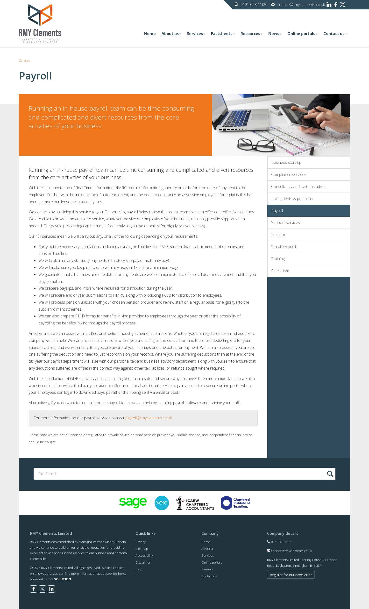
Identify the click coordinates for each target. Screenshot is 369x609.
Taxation (278, 234)
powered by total (50, 579)
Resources (252, 33)
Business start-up (286, 162)
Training (278, 258)
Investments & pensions (292, 198)
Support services (285, 222)
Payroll (277, 210)
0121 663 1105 (279, 542)
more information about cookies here (98, 573)
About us (171, 33)
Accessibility (144, 555)
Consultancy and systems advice (298, 186)
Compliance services (288, 174)
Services (196, 33)
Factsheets (223, 33)
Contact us (335, 33)
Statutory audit (283, 246)
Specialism (280, 270)
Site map (141, 548)
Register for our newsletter (291, 575)
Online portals (302, 33)
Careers (207, 569)
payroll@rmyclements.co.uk (148, 418)
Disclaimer (142, 562)
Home (150, 33)
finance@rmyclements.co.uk (301, 4)
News (275, 33)
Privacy (140, 542)
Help (138, 569)
